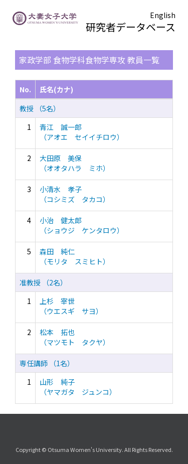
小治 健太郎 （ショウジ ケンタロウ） (82, 225)
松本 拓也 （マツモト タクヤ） (75, 337)
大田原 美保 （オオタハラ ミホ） (75, 163)
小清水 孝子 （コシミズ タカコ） (75, 194)
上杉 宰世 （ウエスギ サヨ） (71, 306)
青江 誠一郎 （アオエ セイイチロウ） (82, 132)
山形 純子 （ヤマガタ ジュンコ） (78, 387)
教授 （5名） (40, 108)
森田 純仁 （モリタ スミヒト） (75, 256)
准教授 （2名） (43, 282)
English (162, 15)
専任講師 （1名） (47, 363)
